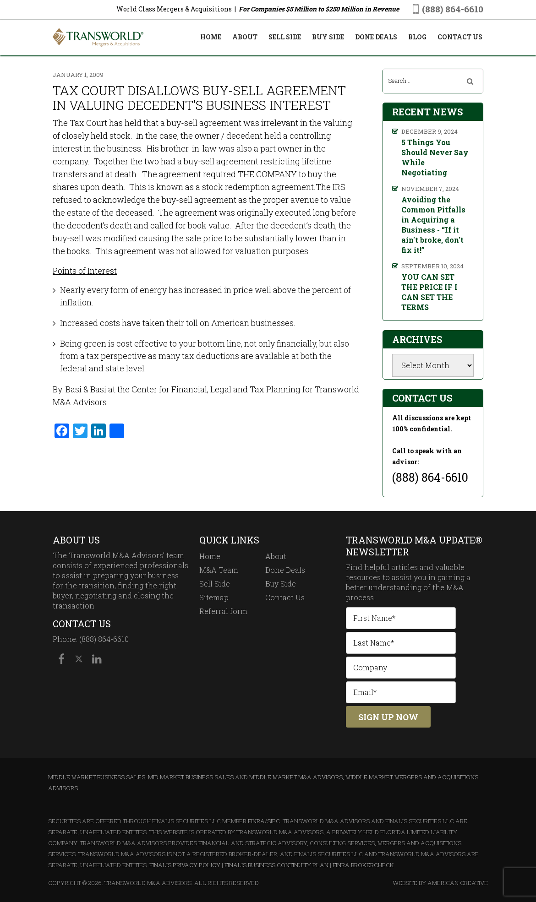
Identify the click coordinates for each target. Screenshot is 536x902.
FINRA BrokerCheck (363, 865)
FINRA (256, 821)
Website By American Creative (440, 883)
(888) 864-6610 (452, 9)
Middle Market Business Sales (96, 777)
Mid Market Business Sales (191, 777)
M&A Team (218, 570)
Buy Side (280, 583)
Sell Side (214, 583)
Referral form (223, 611)
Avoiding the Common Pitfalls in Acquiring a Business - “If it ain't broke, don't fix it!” (433, 225)
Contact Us (285, 597)
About (275, 556)
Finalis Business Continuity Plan (276, 865)
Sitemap (214, 597)
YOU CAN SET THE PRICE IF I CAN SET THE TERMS (429, 292)
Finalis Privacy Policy (184, 865)
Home (209, 556)
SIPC (273, 821)
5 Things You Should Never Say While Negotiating (435, 157)
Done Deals (285, 570)
